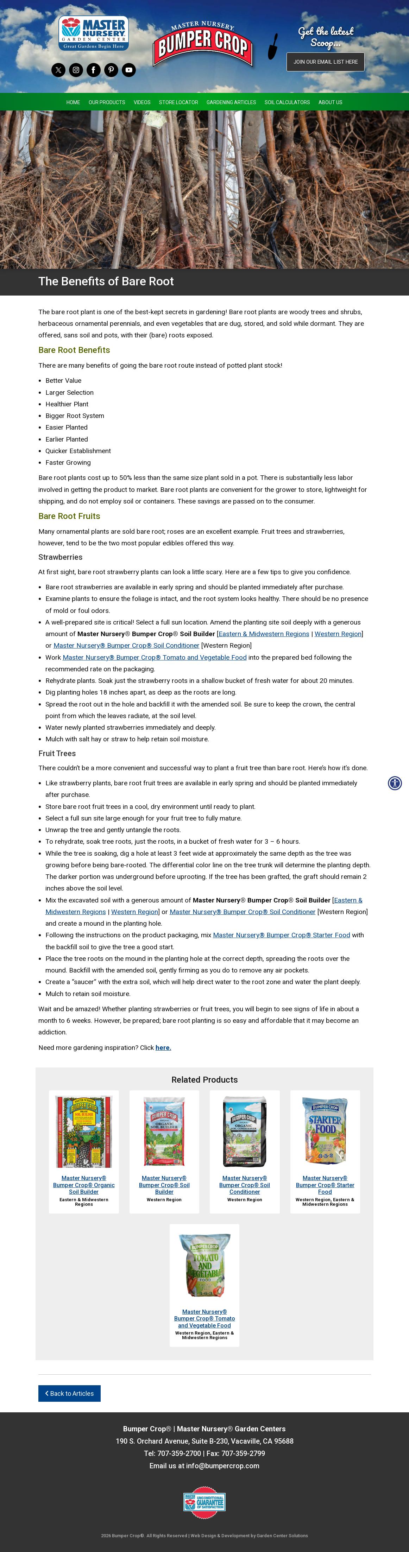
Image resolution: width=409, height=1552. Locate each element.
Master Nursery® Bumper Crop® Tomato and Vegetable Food (155, 657)
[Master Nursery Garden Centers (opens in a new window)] (93, 33)
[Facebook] (94, 69)
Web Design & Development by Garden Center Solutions (249, 1535)
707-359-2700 (179, 1453)
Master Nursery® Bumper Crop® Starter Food (281, 935)
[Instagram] (76, 69)
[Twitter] (58, 69)
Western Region (338, 634)
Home (73, 102)
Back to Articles (69, 1393)
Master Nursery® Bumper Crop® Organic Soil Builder (84, 1185)
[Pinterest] (111, 69)
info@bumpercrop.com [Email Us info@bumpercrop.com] (222, 1466)
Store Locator (178, 102)
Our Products (107, 102)
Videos (142, 102)
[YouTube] (129, 69)
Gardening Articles (231, 102)
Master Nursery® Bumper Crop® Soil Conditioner (127, 645)
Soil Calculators (287, 102)
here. (163, 1048)
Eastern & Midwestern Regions (264, 634)
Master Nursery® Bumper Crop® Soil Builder (164, 1185)
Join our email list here (326, 62)
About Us (330, 102)
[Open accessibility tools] (395, 783)
